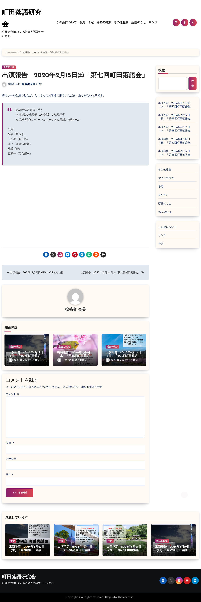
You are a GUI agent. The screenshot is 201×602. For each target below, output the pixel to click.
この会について (66, 22)
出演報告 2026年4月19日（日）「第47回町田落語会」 (26, 356)
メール (11, 458)
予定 (91, 22)
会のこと (163, 194)
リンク (153, 22)
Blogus (109, 597)
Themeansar (125, 597)
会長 (18, 84)
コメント (12, 394)
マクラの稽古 (166, 177)
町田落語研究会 (19, 577)
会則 (82, 22)
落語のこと (138, 22)
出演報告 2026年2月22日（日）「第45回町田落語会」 (123, 356)
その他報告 (121, 22)
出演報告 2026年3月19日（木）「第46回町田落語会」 (74, 356)
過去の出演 (103, 22)
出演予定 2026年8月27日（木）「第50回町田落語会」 (175, 104)
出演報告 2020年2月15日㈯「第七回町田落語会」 (75, 75)
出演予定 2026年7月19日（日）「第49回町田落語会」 (175, 116)
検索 (161, 70)
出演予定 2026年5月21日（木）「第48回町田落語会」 (175, 129)
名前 (10, 442)
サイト (9, 474)
